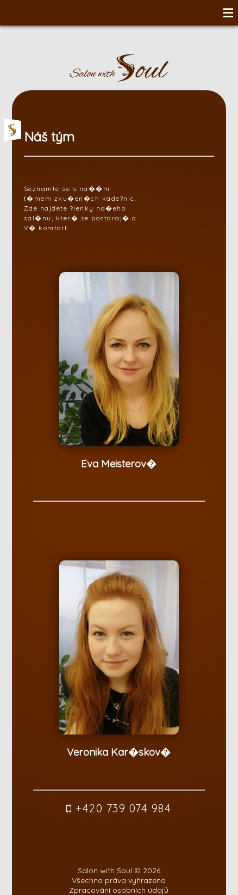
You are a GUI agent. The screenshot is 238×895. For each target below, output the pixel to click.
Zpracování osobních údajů (118, 890)
